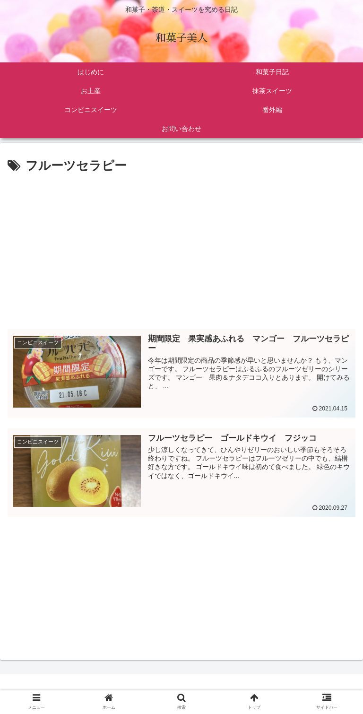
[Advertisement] (181, 247)
